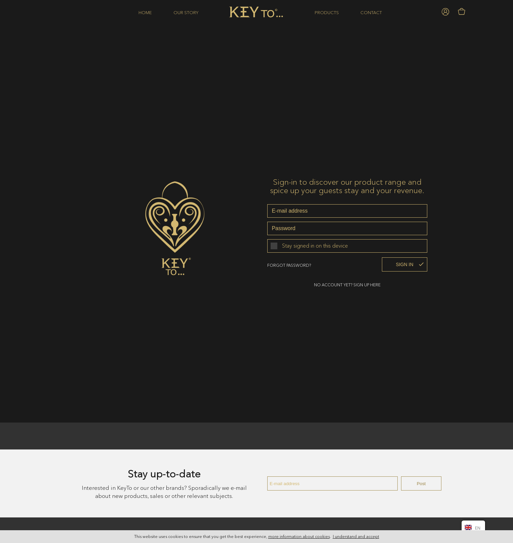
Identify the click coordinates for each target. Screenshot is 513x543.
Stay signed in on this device (315, 244)
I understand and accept (356, 536)
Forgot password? (289, 263)
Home (145, 12)
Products (327, 12)
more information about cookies (299, 536)
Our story (185, 12)
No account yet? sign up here (347, 283)
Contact (371, 12)
